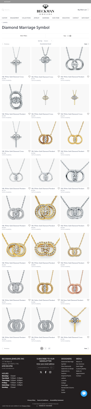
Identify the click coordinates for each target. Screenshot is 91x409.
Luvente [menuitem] (63, 380)
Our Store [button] (55, 18)
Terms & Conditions (42, 400)
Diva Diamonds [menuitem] (66, 366)
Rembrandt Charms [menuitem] (67, 388)
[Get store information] (8, 368)
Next (85, 44)
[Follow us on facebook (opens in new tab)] (45, 372)
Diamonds (45, 18)
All (49, 348)
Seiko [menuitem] (63, 390)
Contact (76, 18)
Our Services (80, 364)
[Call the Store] (7, 366)
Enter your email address (45, 364)
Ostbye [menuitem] (63, 383)
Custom (4, 18)
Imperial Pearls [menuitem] (66, 376)
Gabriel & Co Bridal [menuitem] (67, 369)
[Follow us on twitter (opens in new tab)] (41, 372)
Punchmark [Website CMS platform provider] (49, 405)
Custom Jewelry (81, 369)
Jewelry (5, 22)
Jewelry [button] (36, 18)
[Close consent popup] (37, 406)
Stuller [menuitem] (63, 392)
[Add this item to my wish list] (28, 76)
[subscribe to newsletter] (51, 367)
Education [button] (66, 18)
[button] (7, 1)
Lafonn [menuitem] (63, 378)
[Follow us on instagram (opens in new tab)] (50, 372)
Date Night (85, 18)
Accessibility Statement (56, 400)
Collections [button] (26, 18)
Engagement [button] (14, 18)
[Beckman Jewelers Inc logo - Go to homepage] (45, 9)
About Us (79, 361)
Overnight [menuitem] (64, 385)
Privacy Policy (31, 400)
